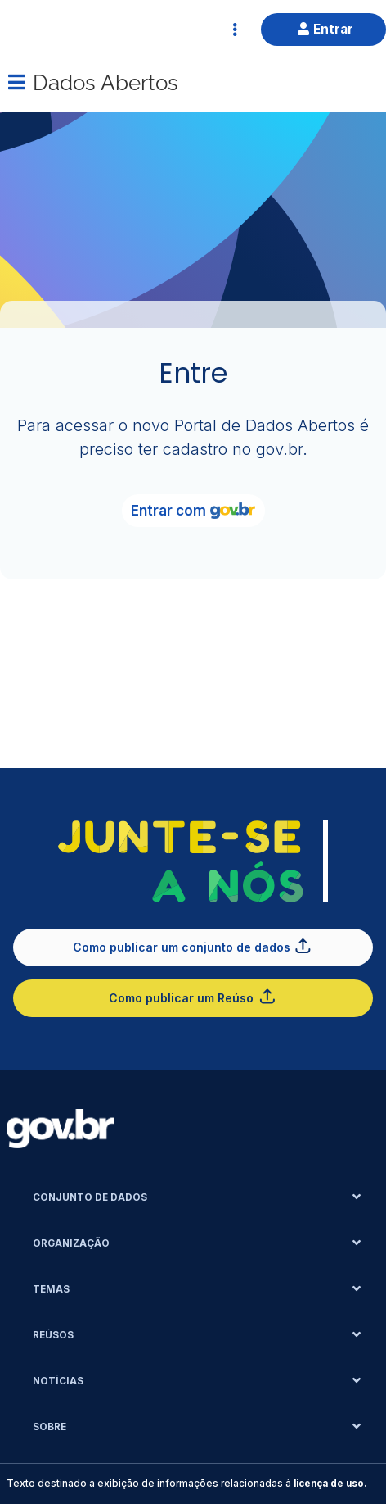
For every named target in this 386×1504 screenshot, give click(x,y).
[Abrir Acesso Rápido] (235, 29)
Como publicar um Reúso (192, 996)
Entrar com (193, 510)
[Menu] (16, 82)
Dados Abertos (105, 80)
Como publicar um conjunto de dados (193, 945)
